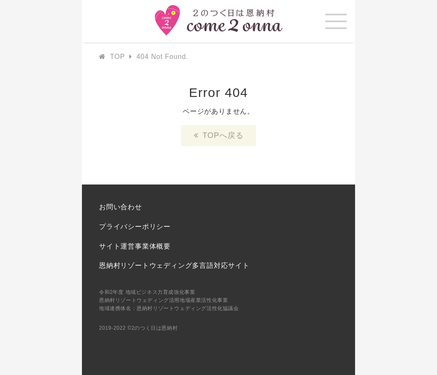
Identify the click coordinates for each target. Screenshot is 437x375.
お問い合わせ (120, 207)
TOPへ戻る (222, 135)
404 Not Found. (163, 56)
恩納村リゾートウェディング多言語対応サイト (174, 265)
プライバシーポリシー (135, 226)
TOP (117, 56)
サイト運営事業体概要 (135, 246)
